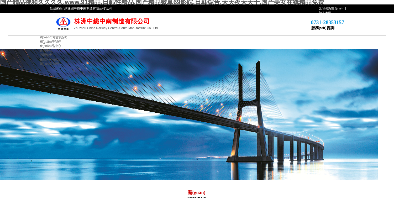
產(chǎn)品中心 (50, 46)
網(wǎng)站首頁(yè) (53, 37)
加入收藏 (325, 13)
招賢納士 (46, 55)
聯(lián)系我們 (49, 64)
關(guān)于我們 (50, 42)
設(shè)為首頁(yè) (331, 8)
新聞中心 (46, 50)
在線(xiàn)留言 (50, 59)
